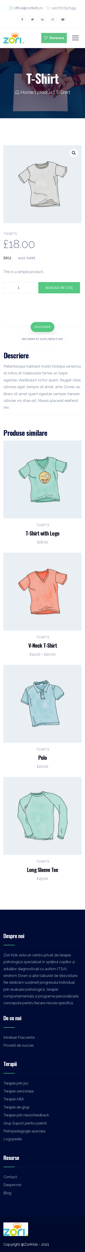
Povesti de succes (18, 1045)
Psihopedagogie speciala (24, 1131)
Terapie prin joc (16, 1083)
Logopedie (12, 1139)
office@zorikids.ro (26, 8)
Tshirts (10, 234)
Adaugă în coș (59, 288)
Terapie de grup (16, 1107)
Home (24, 92)
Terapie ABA (13, 1099)
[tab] (42, 327)
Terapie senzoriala (18, 1091)
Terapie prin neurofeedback (26, 1115)
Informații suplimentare (42, 339)
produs (44, 92)
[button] (74, 153)
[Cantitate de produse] (20, 287)
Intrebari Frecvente (19, 1037)
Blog (7, 1193)
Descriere (42, 327)
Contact (10, 1177)
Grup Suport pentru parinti (25, 1123)
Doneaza (54, 38)
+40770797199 (61, 8)
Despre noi (12, 1185)
